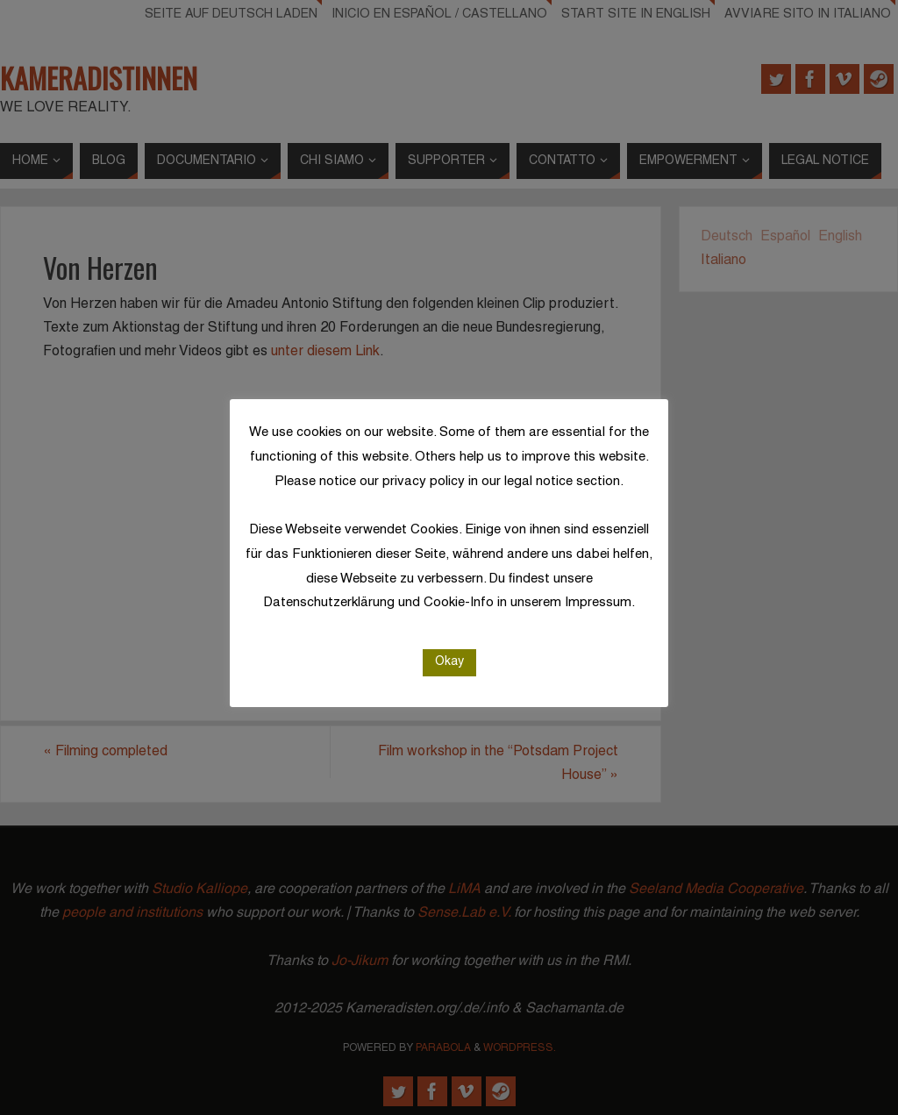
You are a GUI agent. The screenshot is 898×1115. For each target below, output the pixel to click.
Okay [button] (449, 662)
